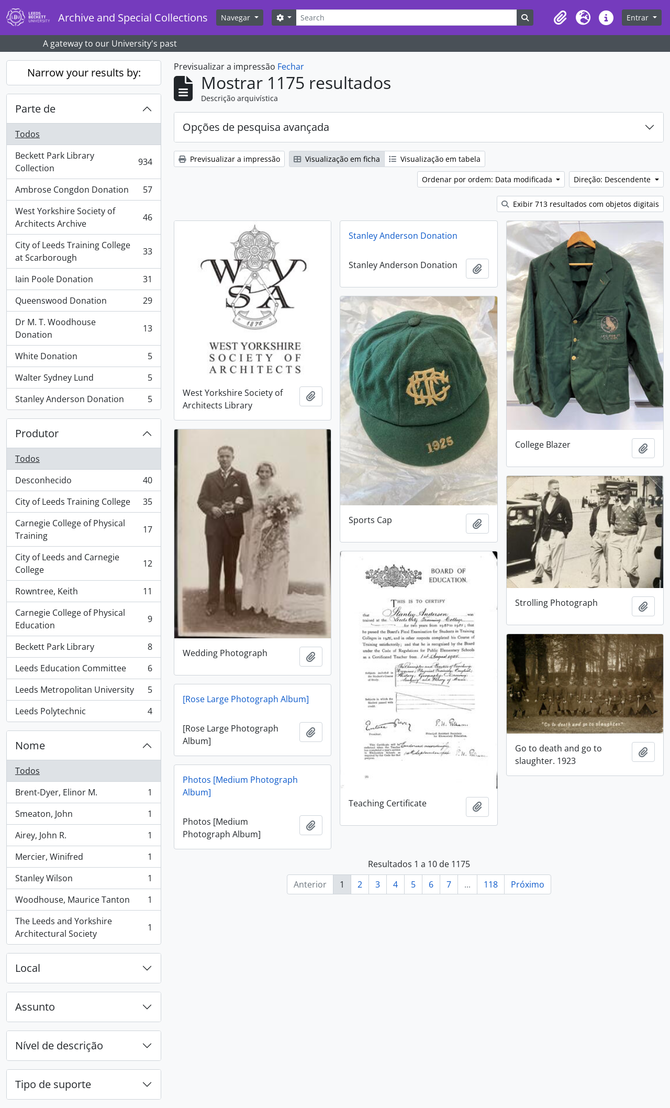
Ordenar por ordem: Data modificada (488, 179)
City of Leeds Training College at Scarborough (83, 251)
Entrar (639, 18)
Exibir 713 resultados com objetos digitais (580, 204)
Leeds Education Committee (83, 670)
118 (491, 884)
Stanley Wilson (83, 880)
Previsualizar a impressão (229, 159)
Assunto (35, 1007)
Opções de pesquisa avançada (256, 127)
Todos (27, 134)
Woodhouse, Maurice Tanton (83, 902)
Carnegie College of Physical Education (83, 619)
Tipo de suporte (53, 1084)
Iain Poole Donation (83, 281)
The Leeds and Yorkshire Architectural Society (83, 927)
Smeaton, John (83, 816)
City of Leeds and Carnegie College (83, 563)
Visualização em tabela (435, 159)
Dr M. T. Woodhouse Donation (83, 328)
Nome (30, 745)
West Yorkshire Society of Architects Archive (83, 217)
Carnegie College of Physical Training (83, 529)
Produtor (37, 433)
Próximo (527, 884)
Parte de (35, 109)
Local (27, 968)
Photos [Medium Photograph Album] (240, 786)
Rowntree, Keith (83, 593)
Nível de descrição (59, 1045)
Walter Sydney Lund (83, 380)
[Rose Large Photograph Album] (246, 699)
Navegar (236, 18)
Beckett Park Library (83, 649)
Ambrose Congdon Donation (83, 192)
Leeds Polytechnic (83, 713)
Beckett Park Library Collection (83, 162)
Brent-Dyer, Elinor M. (83, 794)
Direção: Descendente (613, 179)
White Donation (83, 358)
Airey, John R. (83, 837)
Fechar (290, 66)
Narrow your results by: (84, 72)
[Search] (406, 17)
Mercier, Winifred (83, 859)
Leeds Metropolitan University (83, 692)
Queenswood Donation (83, 303)
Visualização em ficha (337, 159)
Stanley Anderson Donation (83, 401)
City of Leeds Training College (83, 504)
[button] (560, 17)
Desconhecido (83, 482)
